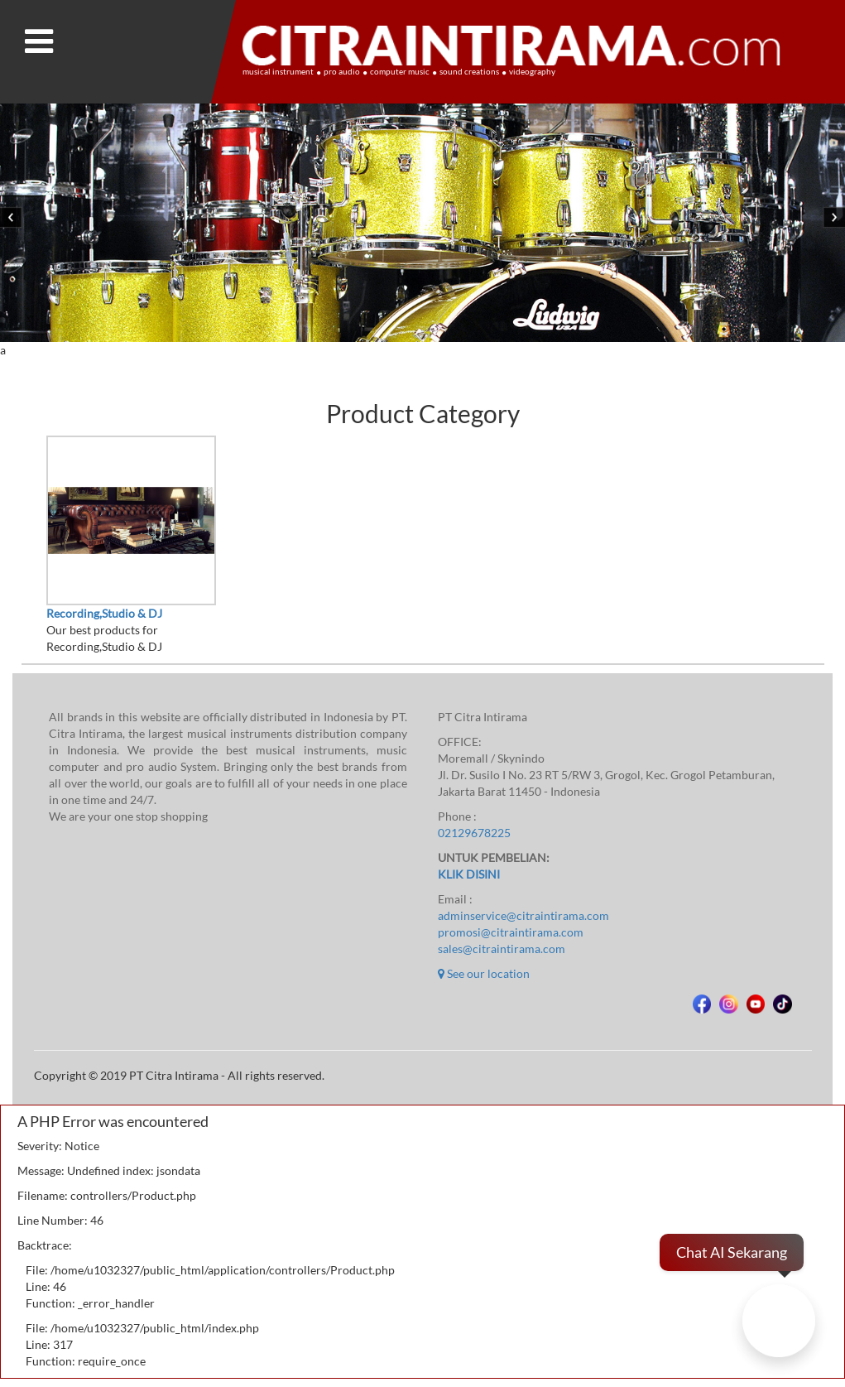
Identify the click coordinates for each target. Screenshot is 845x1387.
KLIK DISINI (469, 874)
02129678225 (474, 833)
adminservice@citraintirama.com (523, 915)
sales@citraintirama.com (501, 949)
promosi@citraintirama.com (510, 932)
